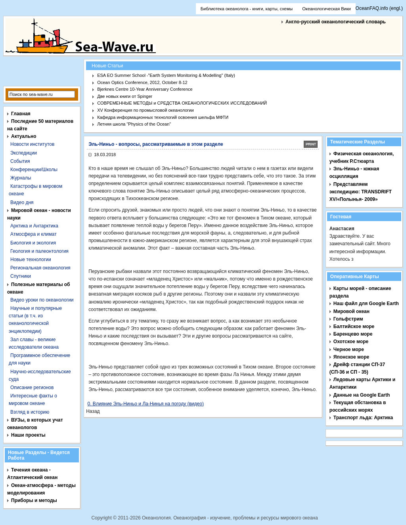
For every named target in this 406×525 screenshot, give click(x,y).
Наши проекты (28, 435)
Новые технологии (30, 259)
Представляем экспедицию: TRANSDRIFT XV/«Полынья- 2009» (360, 191)
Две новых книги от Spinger (124, 96)
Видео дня (22, 202)
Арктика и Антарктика (34, 226)
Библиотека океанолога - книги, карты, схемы (247, 8)
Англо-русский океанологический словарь (335, 22)
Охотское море (350, 341)
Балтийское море (353, 326)
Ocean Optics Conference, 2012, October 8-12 (142, 82)
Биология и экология (33, 243)
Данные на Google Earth (361, 395)
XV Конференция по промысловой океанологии (145, 110)
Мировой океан (351, 311)
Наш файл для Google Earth (366, 303)
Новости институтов (32, 144)
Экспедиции (23, 153)
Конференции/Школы (33, 169)
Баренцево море (353, 334)
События (20, 161)
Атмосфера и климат (33, 234)
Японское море (351, 357)
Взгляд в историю (29, 412)
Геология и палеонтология (39, 251)
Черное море (348, 349)
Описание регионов (32, 387)
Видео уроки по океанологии (41, 300)
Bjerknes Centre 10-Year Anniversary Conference (145, 89)
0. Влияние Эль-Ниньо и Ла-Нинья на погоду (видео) (146, 404)
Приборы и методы (34, 500)
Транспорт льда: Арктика (363, 417)
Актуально (23, 136)
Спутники (20, 276)
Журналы (20, 178)
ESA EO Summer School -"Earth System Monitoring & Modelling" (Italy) (166, 75)
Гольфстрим (348, 319)
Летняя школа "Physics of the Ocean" (134, 124)
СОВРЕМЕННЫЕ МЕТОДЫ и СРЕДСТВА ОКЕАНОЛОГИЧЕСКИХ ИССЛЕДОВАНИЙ (182, 103)
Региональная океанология (40, 268)
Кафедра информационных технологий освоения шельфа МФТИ (162, 117)
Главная (21, 113)
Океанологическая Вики (326, 8)
